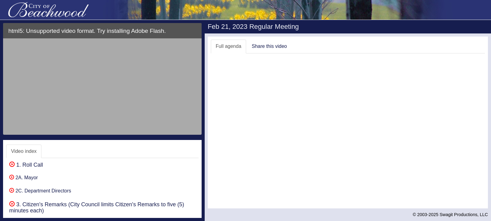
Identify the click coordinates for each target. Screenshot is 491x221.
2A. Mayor (23, 177)
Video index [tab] (24, 151)
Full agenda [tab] (229, 46)
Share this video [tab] (269, 46)
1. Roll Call (26, 165)
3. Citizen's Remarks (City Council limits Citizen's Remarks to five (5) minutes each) (96, 207)
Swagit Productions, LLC (463, 214)
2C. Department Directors (40, 190)
